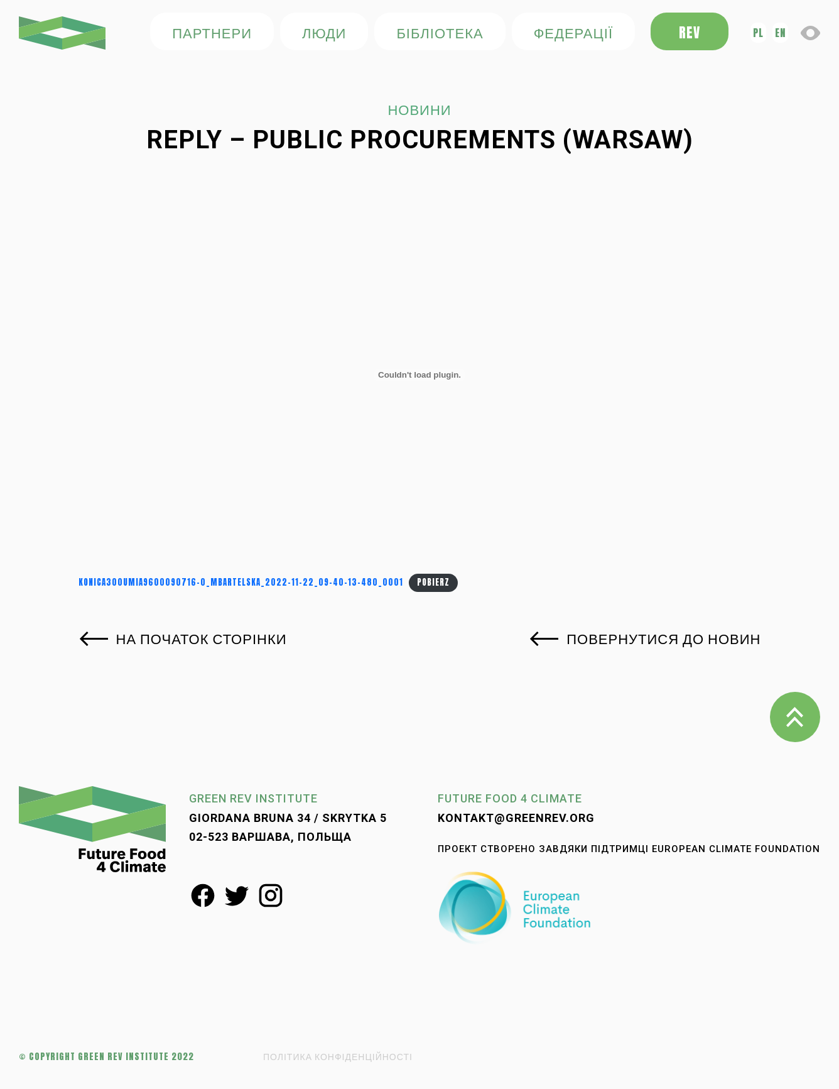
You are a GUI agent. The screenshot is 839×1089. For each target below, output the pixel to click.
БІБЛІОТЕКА (439, 32)
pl (758, 32)
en (780, 32)
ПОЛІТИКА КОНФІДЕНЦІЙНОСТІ (338, 1056)
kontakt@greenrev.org (516, 817)
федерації (573, 32)
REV (689, 32)
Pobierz (433, 582)
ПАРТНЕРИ (212, 32)
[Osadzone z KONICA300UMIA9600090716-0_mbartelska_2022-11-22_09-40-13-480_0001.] (419, 375)
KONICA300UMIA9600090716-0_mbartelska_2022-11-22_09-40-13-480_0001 (240, 582)
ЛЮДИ (324, 32)
